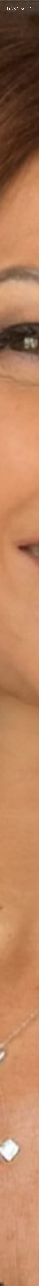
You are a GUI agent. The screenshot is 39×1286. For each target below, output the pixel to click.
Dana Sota (19, 8)
